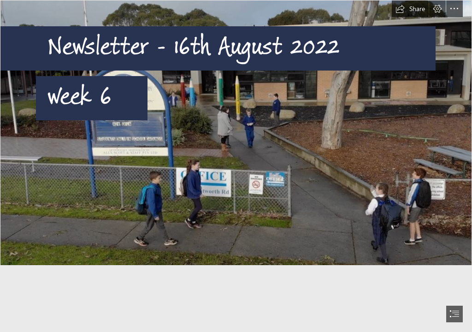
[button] (410, 8)
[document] (236, 166)
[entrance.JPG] (236, 133)
